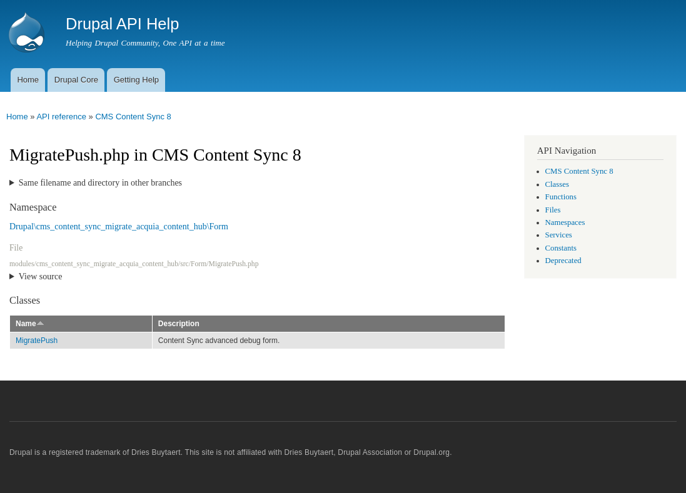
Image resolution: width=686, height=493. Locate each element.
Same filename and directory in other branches (100, 182)
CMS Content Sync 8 (133, 116)
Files (553, 210)
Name (30, 323)
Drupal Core (76, 79)
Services (558, 235)
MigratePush (37, 340)
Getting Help (136, 79)
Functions (561, 196)
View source (41, 276)
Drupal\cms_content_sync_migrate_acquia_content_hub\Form (118, 226)
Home (28, 79)
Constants (561, 248)
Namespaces (565, 222)
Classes (557, 184)
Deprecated (563, 260)
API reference (61, 116)
